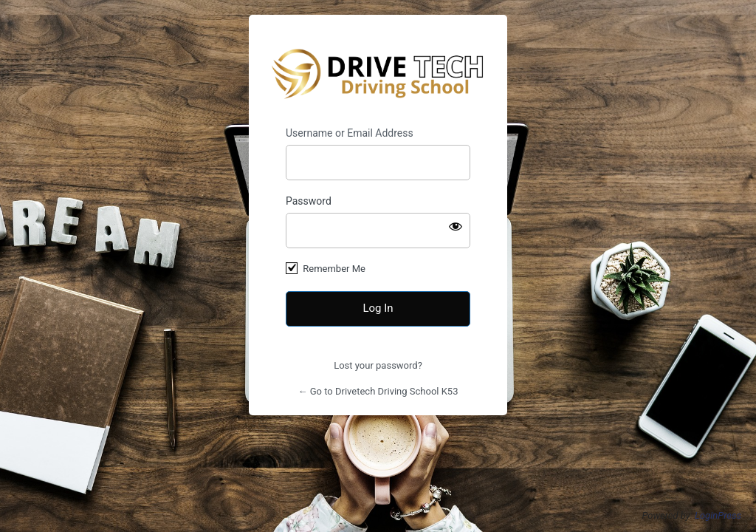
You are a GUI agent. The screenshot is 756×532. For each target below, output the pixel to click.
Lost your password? (378, 365)
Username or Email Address (349, 133)
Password (308, 201)
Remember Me (334, 268)
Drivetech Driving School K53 (378, 71)
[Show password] (455, 226)
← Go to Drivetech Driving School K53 (378, 391)
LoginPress (718, 515)
